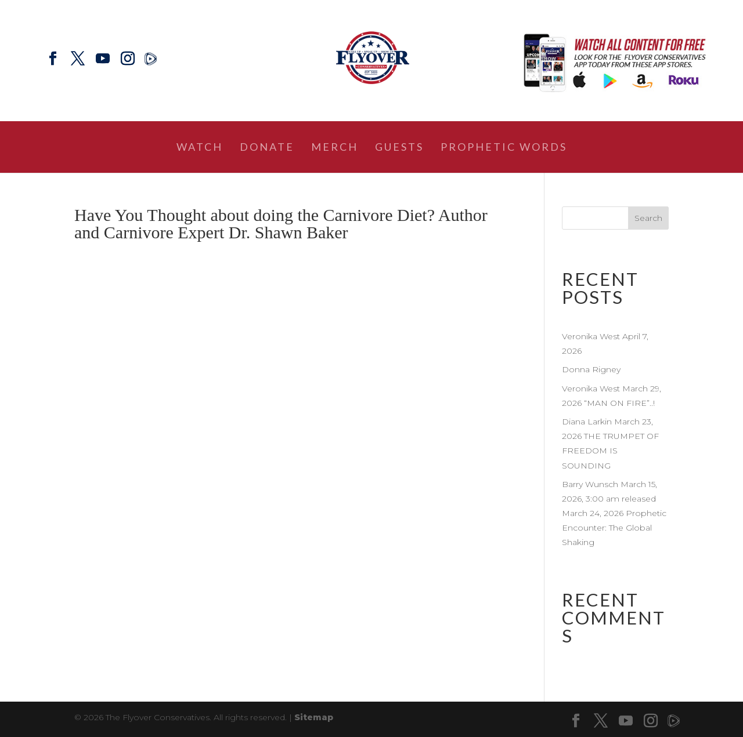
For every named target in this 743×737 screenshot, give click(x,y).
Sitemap (313, 717)
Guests (399, 148)
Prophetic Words (504, 148)
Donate (267, 148)
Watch (199, 148)
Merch (334, 148)
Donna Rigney (591, 369)
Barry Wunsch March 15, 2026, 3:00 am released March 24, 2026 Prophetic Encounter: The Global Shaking (614, 513)
